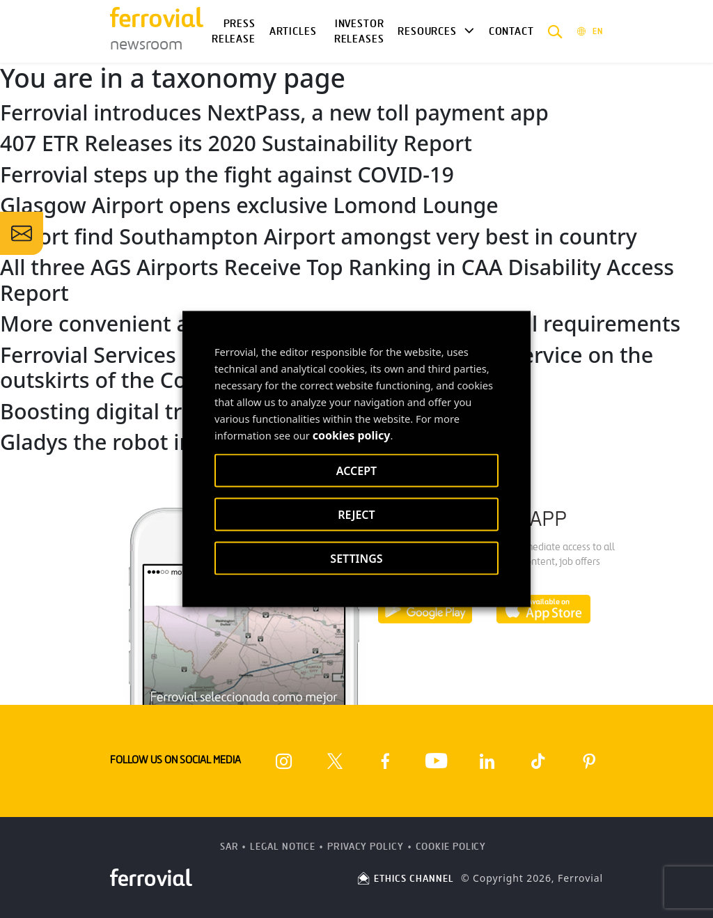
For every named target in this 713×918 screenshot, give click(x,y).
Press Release (234, 31)
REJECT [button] (356, 514)
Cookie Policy (451, 847)
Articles (293, 31)
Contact (511, 31)
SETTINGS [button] (356, 558)
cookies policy (352, 435)
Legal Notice (282, 847)
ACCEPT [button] (356, 471)
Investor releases (359, 31)
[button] (555, 31)
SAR (229, 847)
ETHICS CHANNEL (405, 879)
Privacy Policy (365, 847)
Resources (427, 31)
